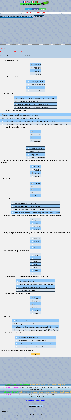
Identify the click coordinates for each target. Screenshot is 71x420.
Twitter (28, 9)
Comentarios (38, 16)
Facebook (35, 9)
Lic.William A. (8, 395)
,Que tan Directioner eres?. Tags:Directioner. (35, 385)
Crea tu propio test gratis (35, 401)
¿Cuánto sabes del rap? (9, 392)
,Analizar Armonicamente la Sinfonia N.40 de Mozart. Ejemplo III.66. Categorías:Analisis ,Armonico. (35, 395)
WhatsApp (43, 9)
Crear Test (28, 13)
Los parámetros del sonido (11, 387)
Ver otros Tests (40, 13)
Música (2, 48)
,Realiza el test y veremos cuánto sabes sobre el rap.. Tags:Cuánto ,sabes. (35, 392)
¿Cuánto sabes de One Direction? (17, 385)
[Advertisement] (35, 31)
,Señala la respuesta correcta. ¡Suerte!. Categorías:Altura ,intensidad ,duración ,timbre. (35, 388)
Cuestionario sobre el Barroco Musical (13, 52)
